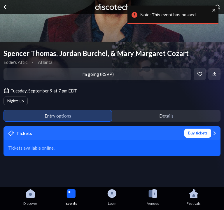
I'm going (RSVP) (97, 74)
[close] (213, 10)
